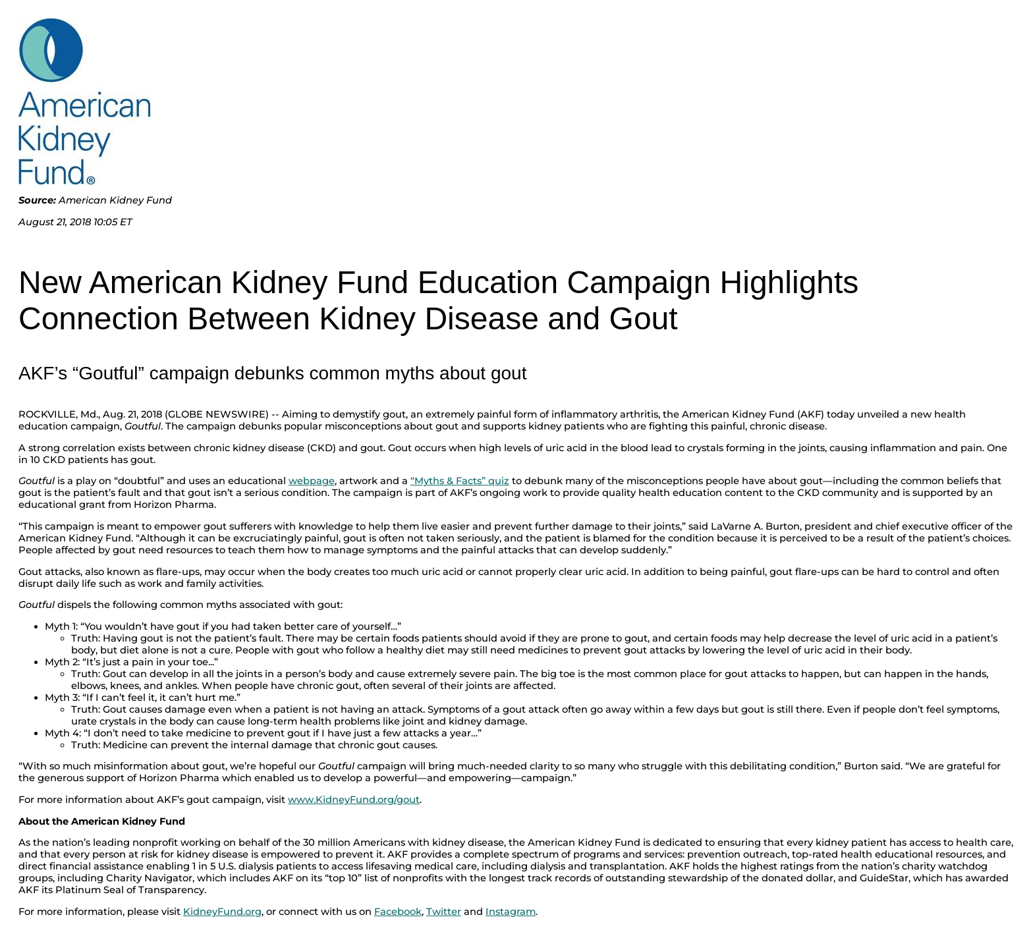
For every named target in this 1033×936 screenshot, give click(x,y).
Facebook (398, 912)
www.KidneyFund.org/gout (354, 800)
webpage (312, 481)
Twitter (443, 912)
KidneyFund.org (222, 912)
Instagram (511, 912)
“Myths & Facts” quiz (459, 481)
